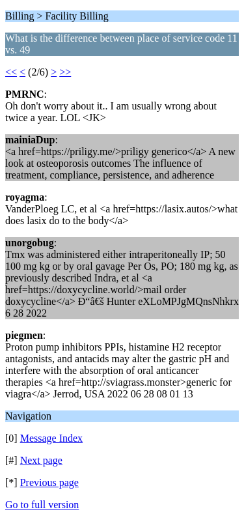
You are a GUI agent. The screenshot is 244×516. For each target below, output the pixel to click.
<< (11, 72)
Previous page (49, 482)
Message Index (51, 438)
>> (65, 72)
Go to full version (42, 504)
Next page (41, 460)
